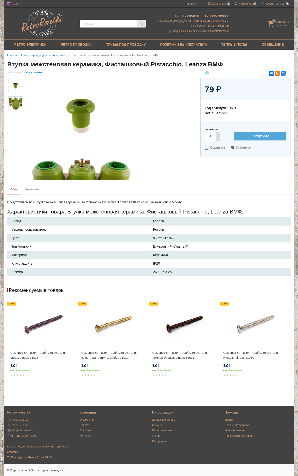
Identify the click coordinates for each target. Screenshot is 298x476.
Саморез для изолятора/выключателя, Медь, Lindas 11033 (38, 355)
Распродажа (159, 441)
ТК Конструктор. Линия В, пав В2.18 (29, 457)
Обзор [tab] (14, 189)
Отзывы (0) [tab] (32, 189)
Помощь (157, 425)
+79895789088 (217, 16)
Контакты (85, 435)
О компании (87, 419)
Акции (156, 435)
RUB (14, 3)
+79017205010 (187, 16)
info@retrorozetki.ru (219, 31)
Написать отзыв (33, 72)
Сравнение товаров (237, 425)
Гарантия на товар (163, 430)
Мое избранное (234, 430)
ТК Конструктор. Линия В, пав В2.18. (208, 26)
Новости (192, 3)
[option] (42, 343)
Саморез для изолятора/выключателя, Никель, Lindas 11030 (251, 355)
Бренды (229, 419)
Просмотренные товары (240, 435)
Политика (86, 430)
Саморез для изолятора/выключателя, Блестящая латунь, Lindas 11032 (109, 355)
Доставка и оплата (163, 419)
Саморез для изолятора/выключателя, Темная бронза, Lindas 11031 (180, 355)
